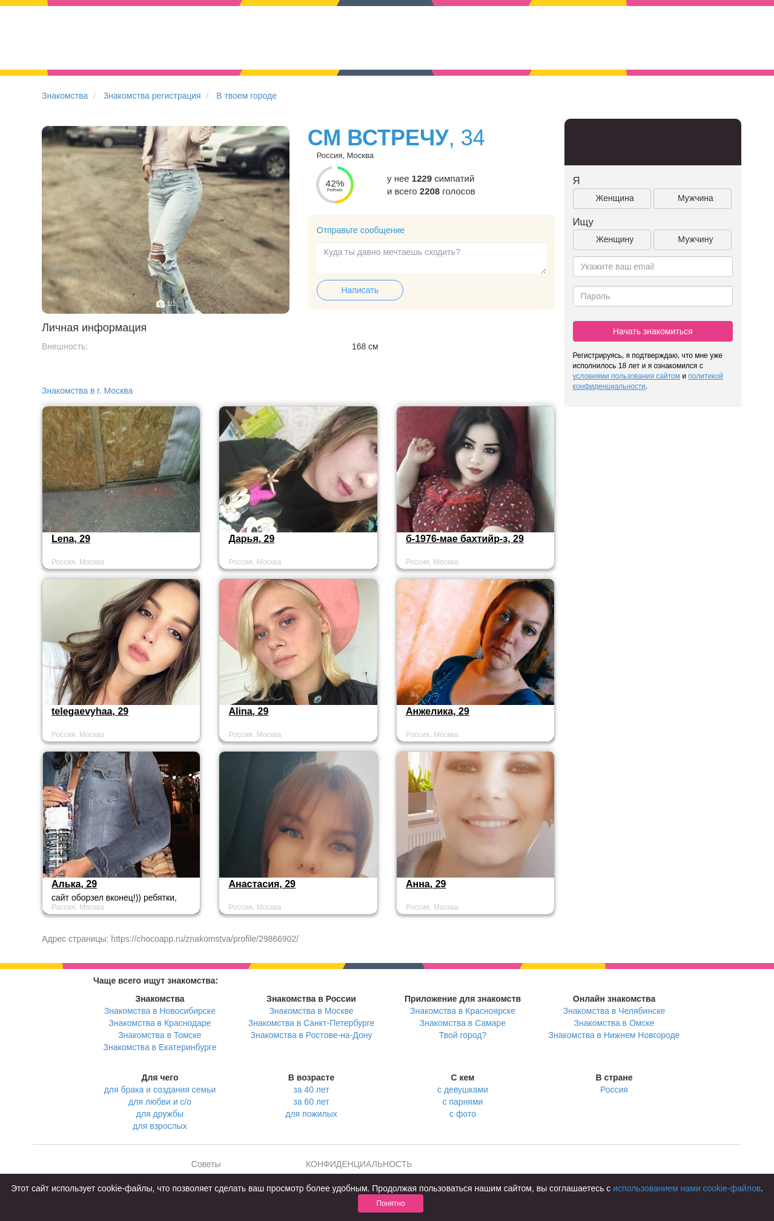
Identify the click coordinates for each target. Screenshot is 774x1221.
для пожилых (311, 1114)
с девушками (462, 1089)
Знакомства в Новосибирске (160, 1011)
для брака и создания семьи (160, 1089)
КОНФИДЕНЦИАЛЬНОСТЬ (359, 1164)
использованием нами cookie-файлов (687, 1188)
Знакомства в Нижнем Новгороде (614, 1035)
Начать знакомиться (653, 331)
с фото (462, 1114)
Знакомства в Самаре (463, 1023)
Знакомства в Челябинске (614, 1011)
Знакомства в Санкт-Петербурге (311, 1023)
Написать (360, 290)
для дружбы (160, 1114)
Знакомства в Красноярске (462, 1011)
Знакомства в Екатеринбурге (160, 1047)
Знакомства (65, 96)
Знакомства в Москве (311, 1011)
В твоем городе (246, 96)
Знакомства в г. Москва (87, 390)
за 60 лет (311, 1102)
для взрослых (160, 1126)
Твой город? (463, 1035)
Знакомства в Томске (159, 1035)
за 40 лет (311, 1089)
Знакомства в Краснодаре (160, 1023)
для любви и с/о (159, 1102)
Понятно (390, 1203)
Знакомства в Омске (614, 1023)
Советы (206, 1164)
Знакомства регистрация (152, 96)
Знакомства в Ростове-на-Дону (311, 1035)
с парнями (463, 1102)
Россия (614, 1089)
